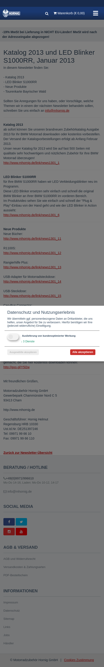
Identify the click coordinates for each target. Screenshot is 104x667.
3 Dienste (28, 341)
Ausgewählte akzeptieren (23, 352)
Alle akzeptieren (82, 351)
